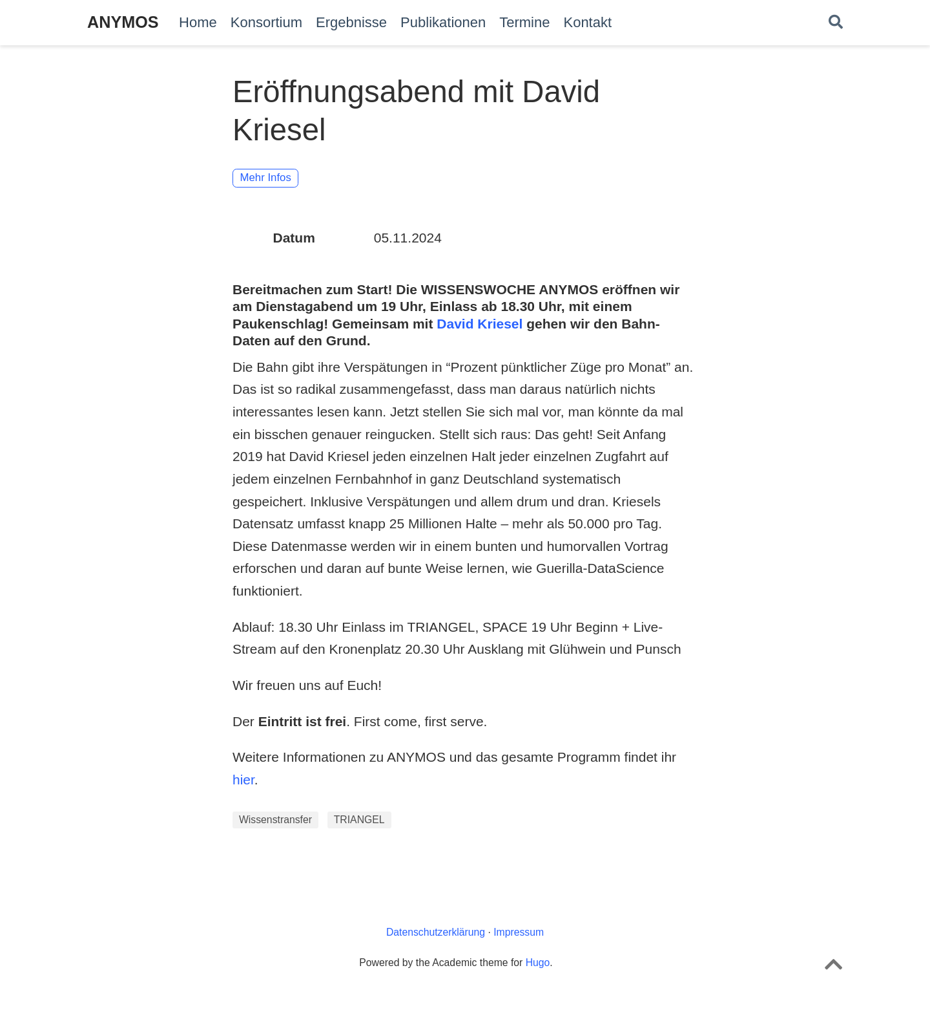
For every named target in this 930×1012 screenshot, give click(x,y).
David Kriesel (479, 323)
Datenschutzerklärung (435, 932)
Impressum (518, 932)
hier (243, 779)
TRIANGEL (359, 819)
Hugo (538, 962)
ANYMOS (123, 22)
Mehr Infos (265, 177)
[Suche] (836, 23)
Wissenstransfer (275, 819)
